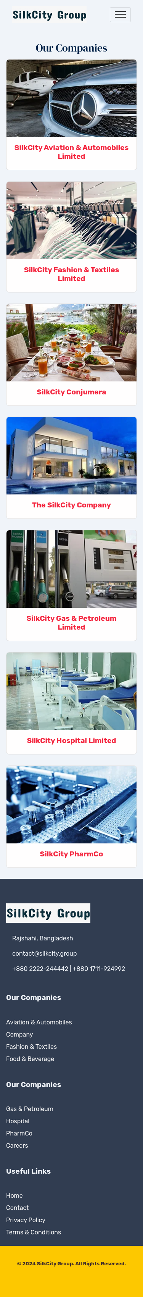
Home (14, 1195)
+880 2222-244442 (40, 968)
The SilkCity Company (71, 505)
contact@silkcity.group (44, 953)
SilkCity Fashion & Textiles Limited (71, 274)
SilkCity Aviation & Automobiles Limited (71, 152)
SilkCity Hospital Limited (71, 740)
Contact (17, 1207)
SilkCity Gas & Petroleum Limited (71, 623)
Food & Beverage (30, 1059)
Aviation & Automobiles (39, 1022)
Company (19, 1034)
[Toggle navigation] (120, 14)
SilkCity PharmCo (71, 854)
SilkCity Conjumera (71, 392)
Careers (17, 1145)
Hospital (17, 1121)
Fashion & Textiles (31, 1046)
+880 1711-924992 (99, 968)
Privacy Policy (25, 1220)
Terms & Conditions (33, 1232)
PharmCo (19, 1133)
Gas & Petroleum (29, 1109)
